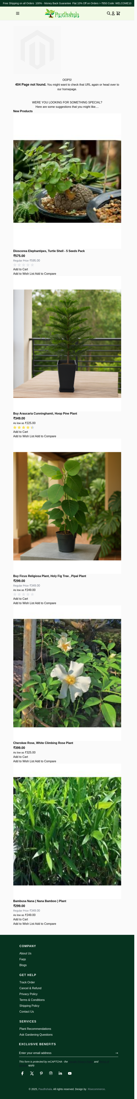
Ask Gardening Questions (36, 1034)
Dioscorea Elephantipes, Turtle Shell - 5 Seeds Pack (49, 251)
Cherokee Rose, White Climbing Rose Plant (43, 743)
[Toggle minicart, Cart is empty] (118, 13)
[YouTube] (69, 1073)
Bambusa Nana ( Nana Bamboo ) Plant (39, 901)
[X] (32, 1073)
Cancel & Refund (30, 988)
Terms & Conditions (32, 999)
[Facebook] (22, 1073)
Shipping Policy (29, 1005)
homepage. (69, 89)
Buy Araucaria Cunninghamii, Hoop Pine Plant (45, 413)
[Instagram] (51, 1073)
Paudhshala (45, 1089)
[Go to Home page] (62, 13)
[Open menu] (17, 13)
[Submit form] (116, 1053)
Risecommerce (96, 1089)
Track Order (27, 982)
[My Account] (113, 13)
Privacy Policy (28, 994)
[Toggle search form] (109, 13)
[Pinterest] (41, 1073)
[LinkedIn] (60, 1073)
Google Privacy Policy (80, 1061)
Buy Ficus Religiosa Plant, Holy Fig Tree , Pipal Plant (49, 576)
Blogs (23, 965)
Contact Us (26, 1011)
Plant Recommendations (35, 1028)
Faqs (22, 959)
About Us (25, 953)
